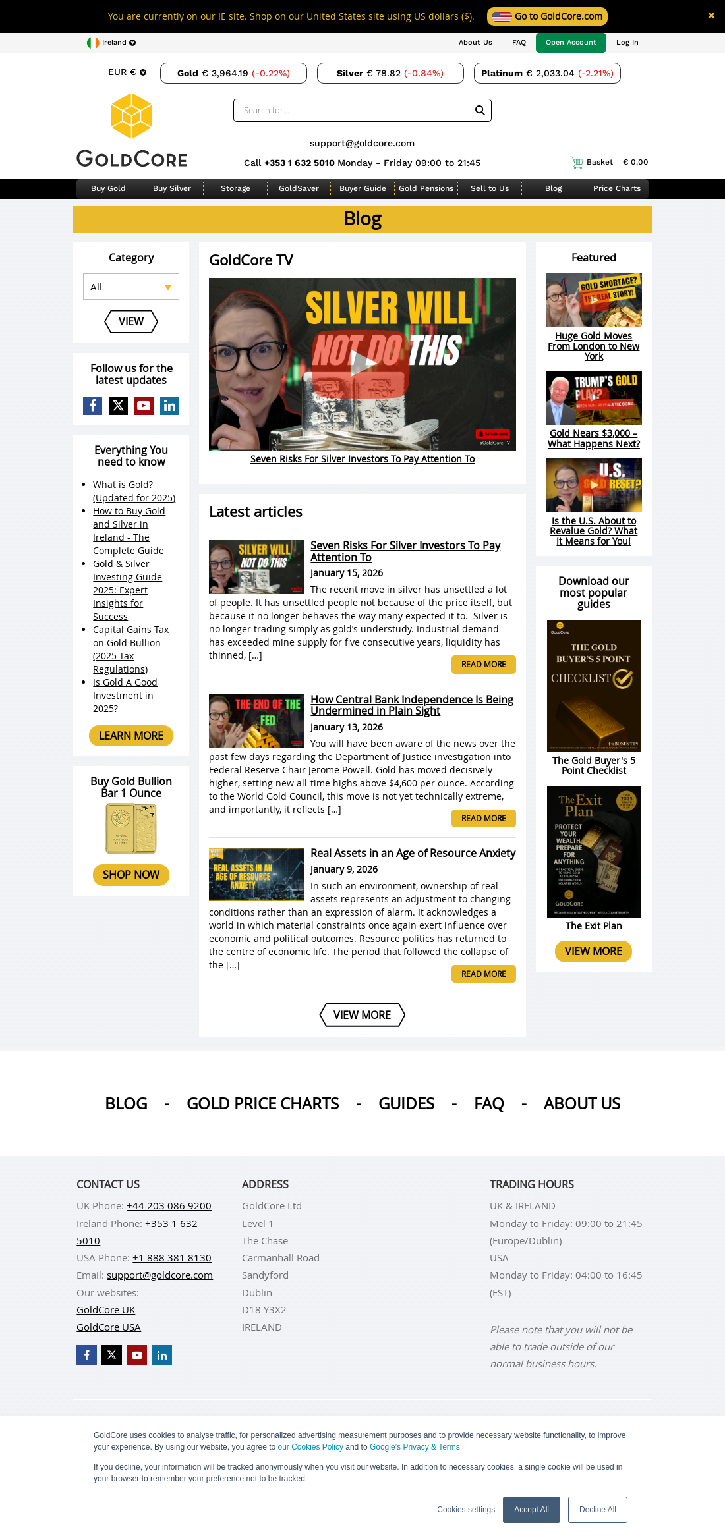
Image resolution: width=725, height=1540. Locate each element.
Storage (235, 188)
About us (582, 1103)
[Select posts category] (131, 286)
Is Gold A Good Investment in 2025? (125, 695)
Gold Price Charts (263, 1103)
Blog (553, 188)
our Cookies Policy (310, 1447)
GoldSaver (299, 188)
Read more (483, 664)
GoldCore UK (105, 1309)
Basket (609, 162)
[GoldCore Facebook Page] (92, 406)
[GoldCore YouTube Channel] (144, 406)
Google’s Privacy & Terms (415, 1447)
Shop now (131, 874)
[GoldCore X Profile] (118, 406)
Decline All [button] (597, 1509)
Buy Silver (172, 188)
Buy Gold (108, 188)
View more (593, 951)
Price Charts (617, 188)
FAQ (519, 42)
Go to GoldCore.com (547, 16)
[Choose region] (111, 43)
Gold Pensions (426, 188)
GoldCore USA (108, 1326)
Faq (489, 1103)
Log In (627, 42)
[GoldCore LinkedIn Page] (169, 406)
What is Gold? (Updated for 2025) (134, 491)
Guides (406, 1103)
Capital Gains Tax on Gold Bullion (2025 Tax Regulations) (131, 649)
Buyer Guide (362, 188)
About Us (475, 42)
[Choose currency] (127, 72)
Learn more (131, 736)
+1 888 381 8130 (172, 1257)
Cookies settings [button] (466, 1509)
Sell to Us (490, 188)
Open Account (571, 42)
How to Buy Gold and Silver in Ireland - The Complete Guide (129, 531)
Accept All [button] (531, 1509)
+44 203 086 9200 (169, 1205)
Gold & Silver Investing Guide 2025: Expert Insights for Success (127, 589)
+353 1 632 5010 (300, 162)
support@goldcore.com (362, 143)
